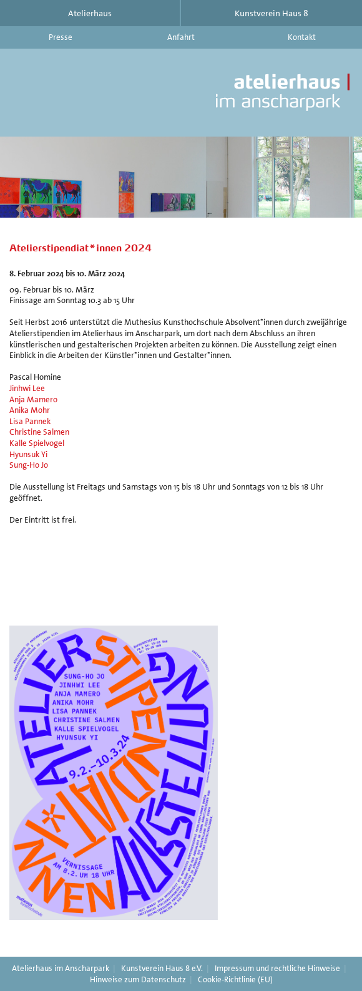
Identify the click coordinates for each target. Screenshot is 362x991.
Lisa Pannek (30, 421)
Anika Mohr (29, 410)
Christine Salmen (39, 432)
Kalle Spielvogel (36, 443)
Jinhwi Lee (27, 388)
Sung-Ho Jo (28, 465)
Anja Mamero (33, 399)
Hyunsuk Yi (28, 454)
